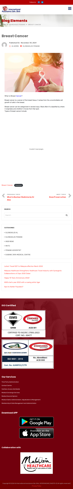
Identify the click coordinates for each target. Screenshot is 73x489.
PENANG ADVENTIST (13, 250)
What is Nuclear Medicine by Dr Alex (20, 198)
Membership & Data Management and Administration (19, 403)
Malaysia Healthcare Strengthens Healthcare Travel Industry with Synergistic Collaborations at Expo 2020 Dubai (33, 272)
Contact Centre (7, 385)
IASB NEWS (9, 241)
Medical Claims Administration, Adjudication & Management (21, 399)
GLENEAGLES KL (11, 233)
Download (18, 185)
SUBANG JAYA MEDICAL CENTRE (17, 255)
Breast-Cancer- (7, 185)
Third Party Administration (10, 382)
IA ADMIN (15, 46)
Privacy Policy (36, 486)
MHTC (7, 246)
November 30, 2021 (28, 43)
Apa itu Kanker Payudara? (13, 287)
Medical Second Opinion (9, 396)
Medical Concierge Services (11, 392)
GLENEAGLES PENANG (17, 25)
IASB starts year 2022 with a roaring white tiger (22, 282)
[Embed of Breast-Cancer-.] (36, 149)
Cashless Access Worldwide (11, 389)
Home (4, 25)
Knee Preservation (57, 197)
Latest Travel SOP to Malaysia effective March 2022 (23, 266)
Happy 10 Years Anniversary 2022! (16, 278)
